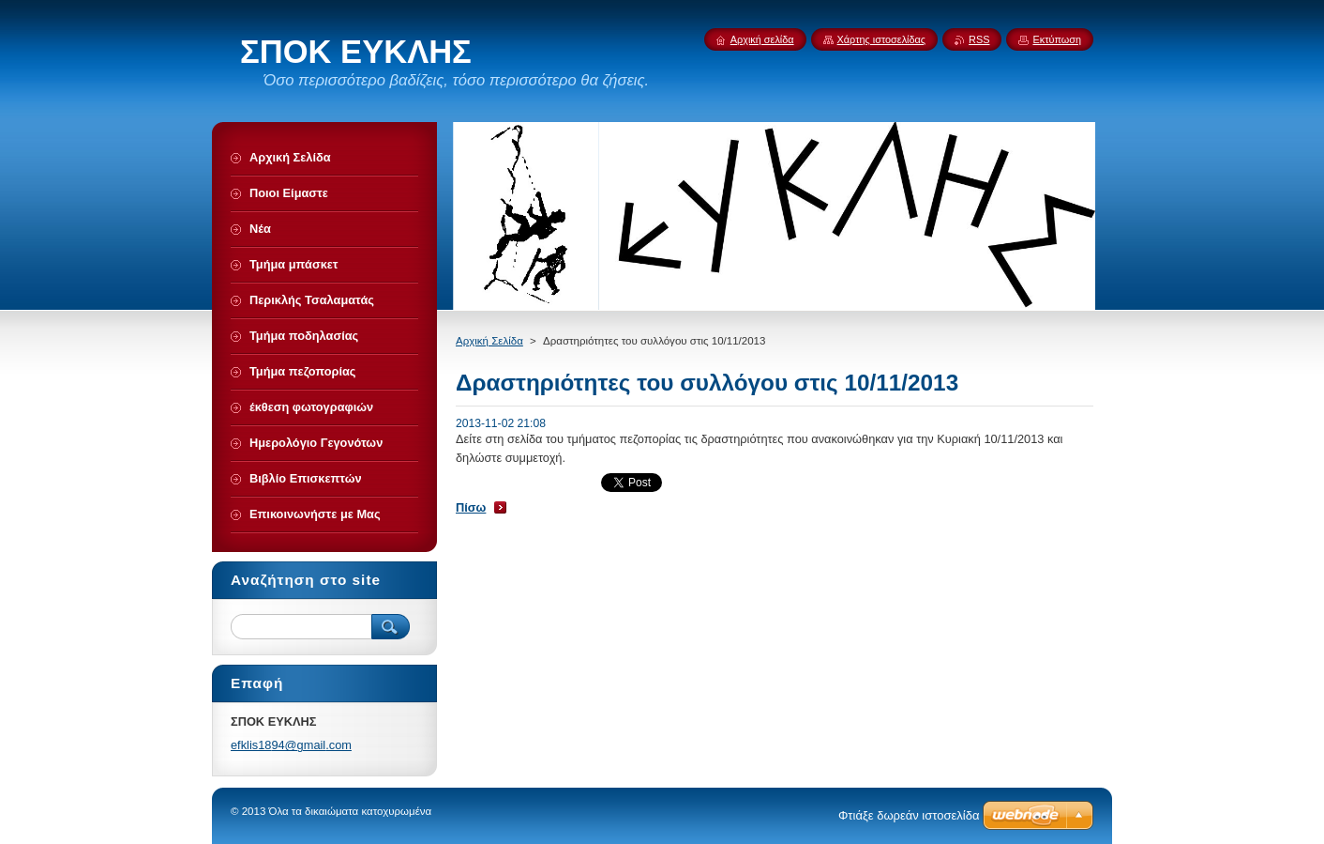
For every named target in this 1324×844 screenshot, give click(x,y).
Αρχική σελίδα (762, 39)
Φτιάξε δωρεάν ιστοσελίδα (908, 815)
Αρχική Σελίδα (489, 340)
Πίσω (471, 507)
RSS (979, 39)
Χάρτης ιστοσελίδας (881, 39)
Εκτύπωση (1056, 39)
